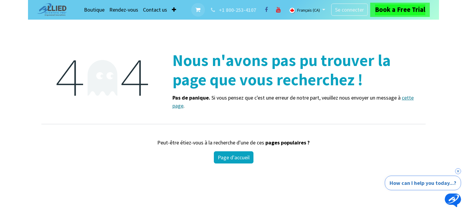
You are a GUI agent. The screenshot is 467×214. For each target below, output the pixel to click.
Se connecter (349, 9)
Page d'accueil (234, 157)
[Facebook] (266, 9)
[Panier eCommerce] (198, 10)
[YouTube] (278, 9)
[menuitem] (94, 9)
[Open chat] (453, 200)
